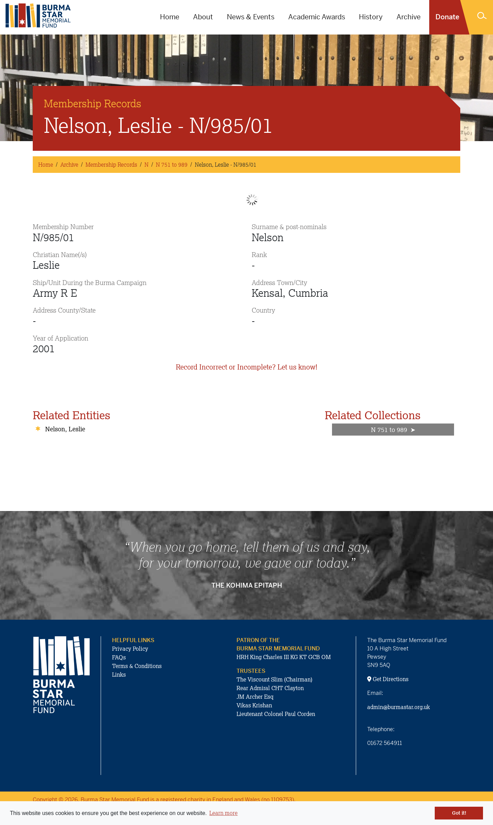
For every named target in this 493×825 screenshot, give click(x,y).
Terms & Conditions (137, 666)
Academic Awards (316, 17)
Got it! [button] (459, 812)
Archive (408, 17)
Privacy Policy (130, 648)
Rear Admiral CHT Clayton (270, 688)
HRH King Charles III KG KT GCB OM (284, 657)
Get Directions (388, 679)
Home (169, 17)
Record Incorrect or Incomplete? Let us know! (246, 367)
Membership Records (111, 164)
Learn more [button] (223, 813)
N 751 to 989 (172, 164)
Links (119, 674)
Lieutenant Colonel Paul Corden (276, 714)
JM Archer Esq (255, 696)
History (371, 17)
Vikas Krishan (254, 705)
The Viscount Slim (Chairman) (274, 679)
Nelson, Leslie (65, 429)
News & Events (250, 17)
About (203, 17)
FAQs (119, 657)
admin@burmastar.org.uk (398, 707)
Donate (447, 17)
